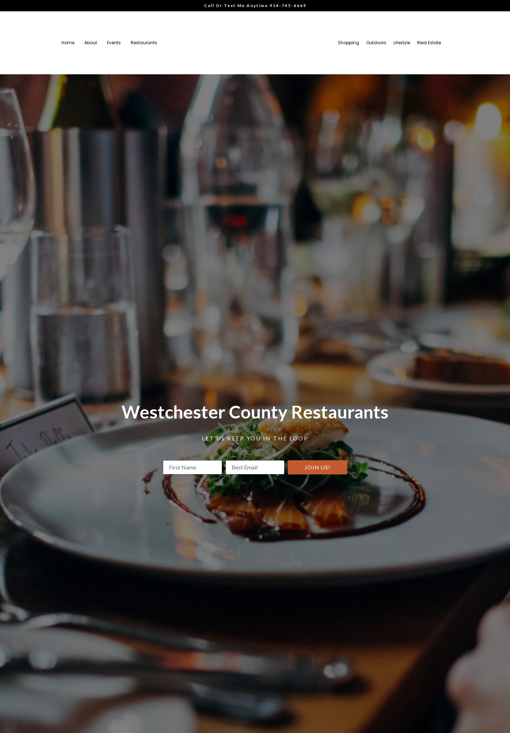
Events (114, 43)
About (90, 43)
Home (68, 43)
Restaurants (144, 43)
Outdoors (376, 43)
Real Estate (429, 43)
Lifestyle (401, 43)
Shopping (348, 43)
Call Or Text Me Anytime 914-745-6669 (255, 5)
